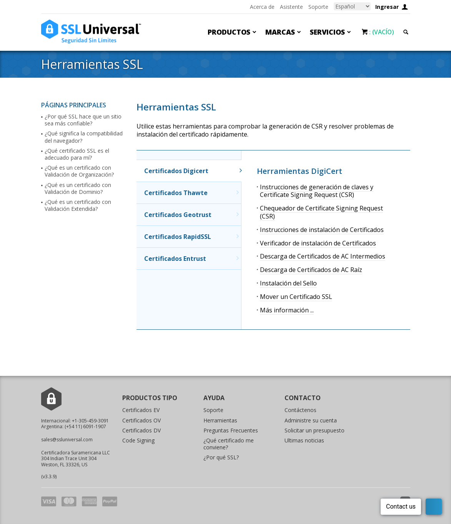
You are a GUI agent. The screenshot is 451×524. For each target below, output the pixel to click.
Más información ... (287, 310)
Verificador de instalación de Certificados (318, 243)
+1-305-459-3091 (90, 420)
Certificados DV (141, 430)
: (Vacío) (381, 32)
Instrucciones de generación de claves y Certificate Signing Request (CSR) (316, 191)
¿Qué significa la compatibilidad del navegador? (84, 137)
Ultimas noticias (304, 440)
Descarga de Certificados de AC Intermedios (322, 256)
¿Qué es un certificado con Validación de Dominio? (78, 188)
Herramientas (220, 420)
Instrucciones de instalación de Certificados (322, 229)
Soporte (318, 6)
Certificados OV (141, 420)
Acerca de (262, 6)
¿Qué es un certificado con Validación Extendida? (78, 205)
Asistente (291, 6)
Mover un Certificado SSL (296, 296)
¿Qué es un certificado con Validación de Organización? (79, 171)
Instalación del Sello (288, 283)
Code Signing (138, 440)
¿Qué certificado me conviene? (228, 444)
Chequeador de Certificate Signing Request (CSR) (321, 212)
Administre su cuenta (311, 420)
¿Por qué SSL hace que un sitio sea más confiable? (83, 120)
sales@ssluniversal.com (67, 439)
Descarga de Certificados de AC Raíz (311, 269)
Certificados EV (141, 410)
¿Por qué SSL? (221, 457)
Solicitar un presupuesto (314, 430)
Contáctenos (300, 410)
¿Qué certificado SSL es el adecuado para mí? (77, 154)
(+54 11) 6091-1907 (85, 426)
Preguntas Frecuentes (230, 430)
